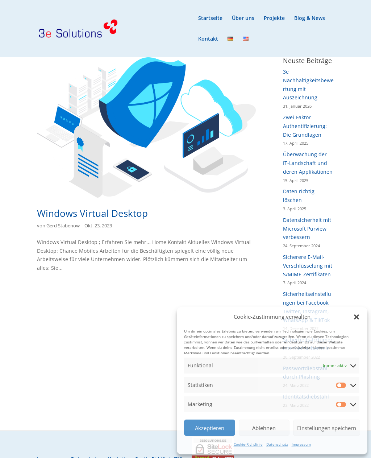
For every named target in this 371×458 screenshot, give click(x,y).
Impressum (301, 444)
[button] (356, 317)
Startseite (210, 18)
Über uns (243, 18)
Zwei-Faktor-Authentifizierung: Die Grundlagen (305, 126)
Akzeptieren (209, 428)
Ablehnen (264, 428)
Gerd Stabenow (63, 225)
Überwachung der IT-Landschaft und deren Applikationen (308, 163)
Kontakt (208, 39)
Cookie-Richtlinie (248, 444)
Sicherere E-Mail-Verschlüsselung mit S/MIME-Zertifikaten (307, 265)
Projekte (274, 18)
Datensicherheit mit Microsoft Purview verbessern (307, 228)
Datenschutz (277, 444)
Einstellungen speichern (326, 428)
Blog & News (309, 18)
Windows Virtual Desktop (92, 213)
